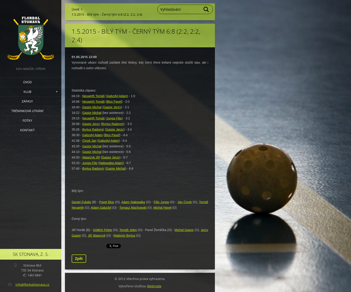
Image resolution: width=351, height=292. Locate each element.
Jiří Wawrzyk (96, 235)
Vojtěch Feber (102, 230)
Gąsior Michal (91, 107)
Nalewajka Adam (111, 163)
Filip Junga (161, 202)
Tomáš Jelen (128, 230)
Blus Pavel (114, 101)
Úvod (27, 82)
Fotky (27, 120)
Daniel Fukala (81, 202)
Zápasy (27, 101)
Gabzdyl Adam (117, 96)
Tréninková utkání (27, 111)
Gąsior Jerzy (112, 107)
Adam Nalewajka (133, 202)
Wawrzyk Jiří (91, 157)
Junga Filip (114, 118)
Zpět (79, 258)
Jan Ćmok (185, 202)
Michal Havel (162, 207)
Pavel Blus (106, 202)
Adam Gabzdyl (101, 207)
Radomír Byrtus (124, 235)
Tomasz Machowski (132, 207)
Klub (27, 92)
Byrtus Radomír (113, 124)
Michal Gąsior (184, 230)
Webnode (154, 286)
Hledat (206, 9)
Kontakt (27, 130)
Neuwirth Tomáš (93, 96)
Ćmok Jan (89, 140)
